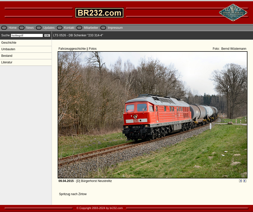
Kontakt (69, 28)
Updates (49, 28)
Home (13, 28)
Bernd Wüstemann (233, 48)
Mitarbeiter (91, 28)
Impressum (115, 28)
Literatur (6, 62)
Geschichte (8, 42)
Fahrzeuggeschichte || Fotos (78, 48)
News (30, 28)
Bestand (6, 56)
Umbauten (8, 49)
